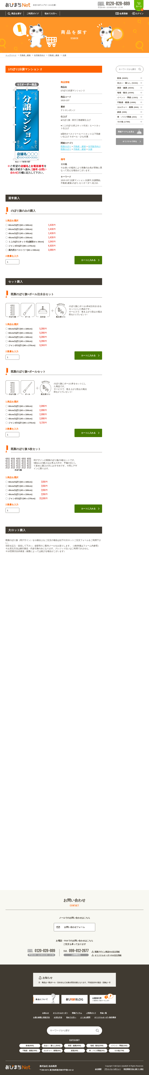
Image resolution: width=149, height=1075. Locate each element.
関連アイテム (77, 1013)
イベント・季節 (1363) (127, 97)
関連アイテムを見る (126, 132)
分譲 (64, 55)
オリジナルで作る (132, 141)
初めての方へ (71, 1017)
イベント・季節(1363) (119, 1046)
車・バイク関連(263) (97, 1051)
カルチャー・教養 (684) (128, 107)
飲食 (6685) (122, 78)
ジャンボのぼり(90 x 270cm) (20, 246)
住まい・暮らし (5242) (127, 83)
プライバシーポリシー (112, 1069)
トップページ (11, 55)
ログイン (139, 13)
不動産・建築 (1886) (126, 102)
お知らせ (45, 1013)
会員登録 (123, 13)
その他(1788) (119, 1051)
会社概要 (98, 1069)
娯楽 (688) (122, 112)
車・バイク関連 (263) (127, 117)
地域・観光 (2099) (125, 93)
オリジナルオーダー (60, 1013)
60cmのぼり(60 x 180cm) (19, 225)
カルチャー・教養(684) (52, 1051)
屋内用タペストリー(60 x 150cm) (22, 250)
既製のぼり (66, 146)
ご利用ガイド (91, 1013)
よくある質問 (85, 1017)
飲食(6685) (30, 1046)
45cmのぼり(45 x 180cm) (19, 233)
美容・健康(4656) (74, 1046)
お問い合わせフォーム (71, 927)
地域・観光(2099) (96, 1046)
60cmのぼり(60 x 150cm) (19, 229)
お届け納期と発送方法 (41, 1017)
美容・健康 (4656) (125, 88)
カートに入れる (90, 260)
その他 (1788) (123, 122)
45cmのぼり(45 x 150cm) (19, 237)
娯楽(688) (74, 1051)
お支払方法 (58, 1017)
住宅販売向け (39, 55)
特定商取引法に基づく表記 (133, 1069)
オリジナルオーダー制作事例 (105, 1017)
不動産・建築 (25, 55)
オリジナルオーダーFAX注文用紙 (108, 955)
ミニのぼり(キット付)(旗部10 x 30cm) (25, 241)
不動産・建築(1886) (29, 1051)
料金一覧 (103, 1013)
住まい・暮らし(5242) (52, 1046)
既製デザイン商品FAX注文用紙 (107, 952)
